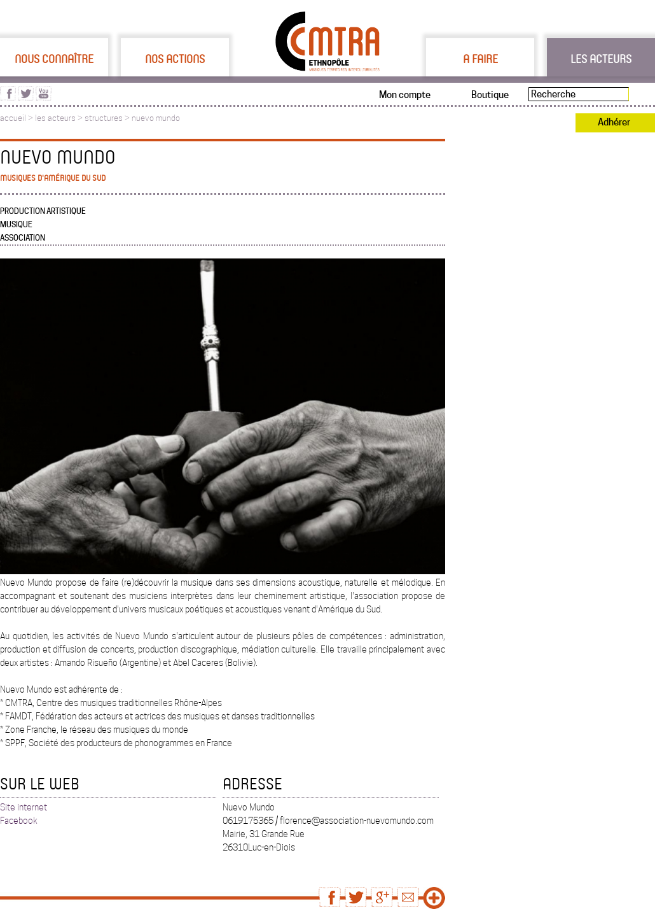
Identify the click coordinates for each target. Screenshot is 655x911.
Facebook (19, 821)
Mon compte (405, 95)
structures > (108, 118)
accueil (13, 118)
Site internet (23, 807)
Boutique (490, 95)
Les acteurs (600, 58)
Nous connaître (54, 58)
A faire (480, 58)
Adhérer (614, 122)
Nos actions (175, 58)
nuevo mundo (156, 118)
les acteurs (55, 118)
